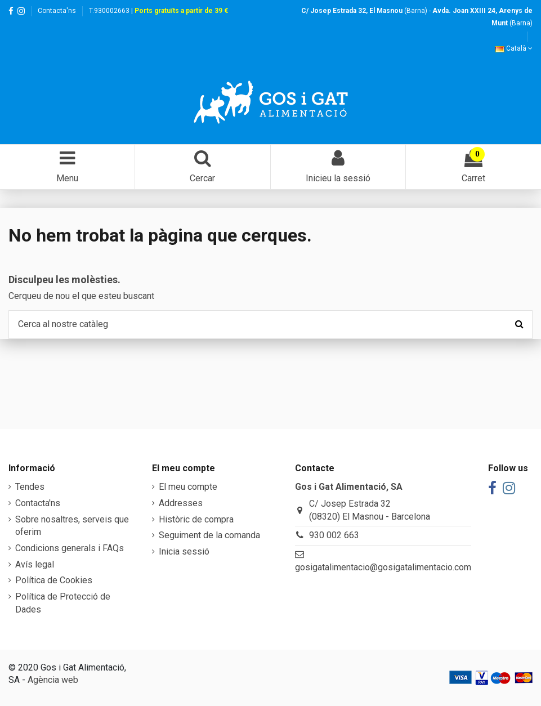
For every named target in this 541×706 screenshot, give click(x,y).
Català (514, 48)
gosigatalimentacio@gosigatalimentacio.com (383, 567)
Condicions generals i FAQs (69, 548)
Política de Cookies (53, 580)
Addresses (181, 503)
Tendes (29, 486)
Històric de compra (196, 519)
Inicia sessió (184, 551)
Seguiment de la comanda (209, 535)
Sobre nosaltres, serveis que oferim (72, 525)
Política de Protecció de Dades (62, 602)
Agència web (53, 679)
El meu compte (188, 486)
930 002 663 (334, 535)
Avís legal (34, 564)
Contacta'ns (57, 11)
